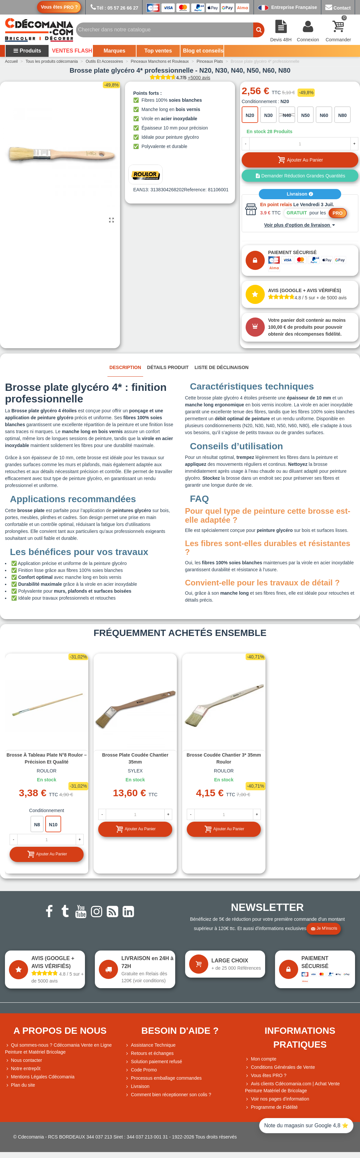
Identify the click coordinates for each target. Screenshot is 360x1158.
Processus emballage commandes (163, 1078)
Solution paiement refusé (153, 1061)
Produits (27, 51)
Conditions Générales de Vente (280, 1067)
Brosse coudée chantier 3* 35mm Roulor (224, 758)
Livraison (300, 194)
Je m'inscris (324, 928)
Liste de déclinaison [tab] (222, 367)
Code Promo (141, 1069)
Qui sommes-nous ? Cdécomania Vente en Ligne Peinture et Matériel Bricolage (58, 1048)
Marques (114, 51)
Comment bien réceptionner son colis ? (168, 1094)
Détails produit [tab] (168, 367)
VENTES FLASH (72, 51)
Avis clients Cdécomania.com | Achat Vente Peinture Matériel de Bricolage (292, 1086)
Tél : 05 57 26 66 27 (114, 8)
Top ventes (158, 51)
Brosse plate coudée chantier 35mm (135, 758)
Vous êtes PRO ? (268, 1075)
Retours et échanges (149, 1053)
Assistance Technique (150, 1045)
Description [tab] (125, 367)
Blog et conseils (203, 51)
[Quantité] (300, 143)
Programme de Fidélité (271, 1107)
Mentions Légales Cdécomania (39, 1076)
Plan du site (20, 1085)
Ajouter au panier (47, 854)
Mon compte (260, 1059)
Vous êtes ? (59, 7)
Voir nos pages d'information (277, 1099)
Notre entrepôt (23, 1068)
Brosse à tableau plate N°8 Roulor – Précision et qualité (47, 758)
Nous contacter (23, 1060)
